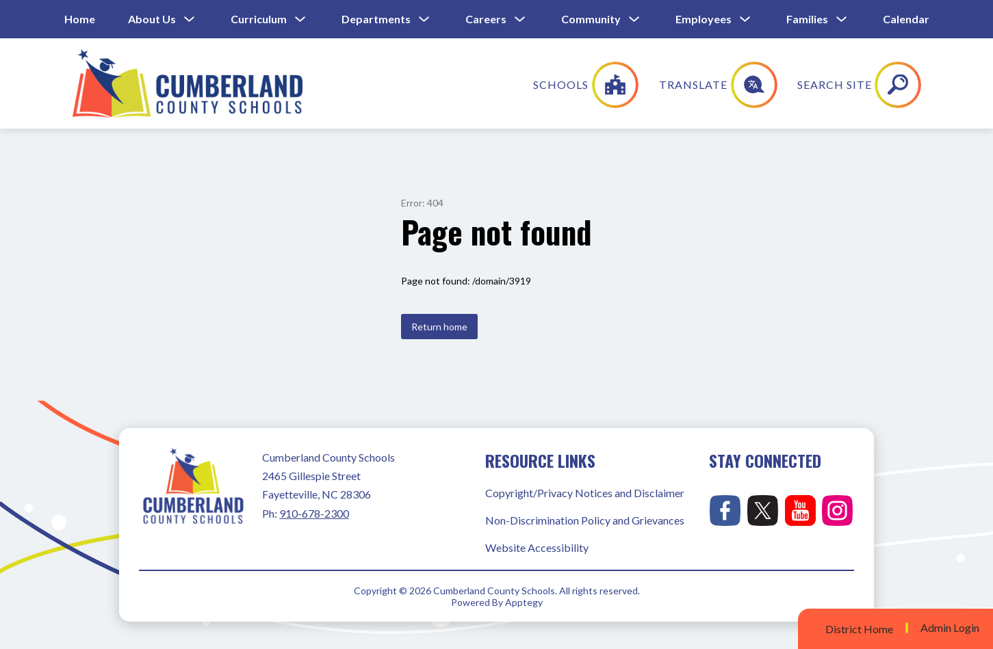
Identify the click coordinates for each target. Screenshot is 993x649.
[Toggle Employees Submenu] (745, 19)
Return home (439, 326)
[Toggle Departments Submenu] (424, 19)
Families (807, 18)
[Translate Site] (809, 85)
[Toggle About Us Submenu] (189, 19)
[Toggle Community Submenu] (634, 19)
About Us (152, 18)
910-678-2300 (314, 513)
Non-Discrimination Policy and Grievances (584, 520)
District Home (859, 628)
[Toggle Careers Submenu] (520, 19)
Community (591, 18)
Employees (703, 18)
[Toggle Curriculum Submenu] (300, 19)
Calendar (906, 18)
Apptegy (524, 602)
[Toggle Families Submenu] (842, 19)
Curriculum (259, 18)
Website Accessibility (537, 547)
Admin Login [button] (949, 627)
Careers (485, 18)
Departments (376, 18)
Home (79, 18)
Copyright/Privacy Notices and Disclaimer (584, 492)
